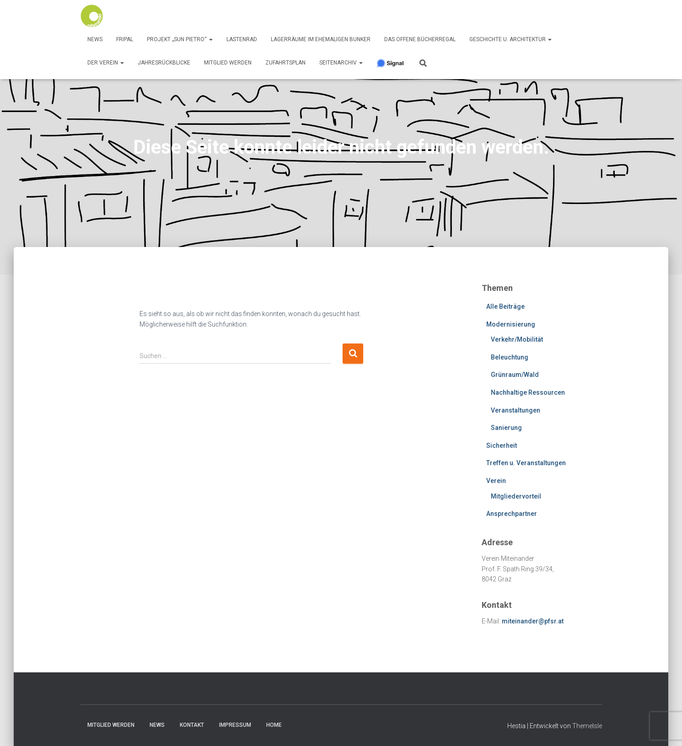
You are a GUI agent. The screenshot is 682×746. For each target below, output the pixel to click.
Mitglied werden (228, 62)
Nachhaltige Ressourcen (528, 392)
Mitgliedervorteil (516, 496)
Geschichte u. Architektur (510, 39)
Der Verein (105, 62)
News (94, 39)
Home (274, 725)
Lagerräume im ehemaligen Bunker (321, 39)
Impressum (235, 725)
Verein (496, 480)
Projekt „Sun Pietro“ (180, 39)
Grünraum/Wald (515, 374)
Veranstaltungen (515, 410)
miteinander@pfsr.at (533, 621)
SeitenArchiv (341, 62)
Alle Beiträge (505, 306)
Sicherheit (501, 445)
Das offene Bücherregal (420, 39)
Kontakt (192, 725)
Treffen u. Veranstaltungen (526, 463)
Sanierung (506, 427)
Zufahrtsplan (285, 62)
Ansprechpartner (511, 513)
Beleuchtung (509, 357)
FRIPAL (124, 39)
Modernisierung (510, 324)
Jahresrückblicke (164, 62)
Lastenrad (241, 39)
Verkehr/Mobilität (517, 339)
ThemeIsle (587, 726)
